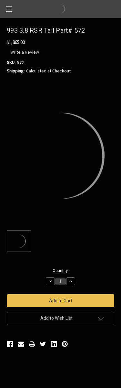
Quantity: (61, 270)
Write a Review (24, 52)
